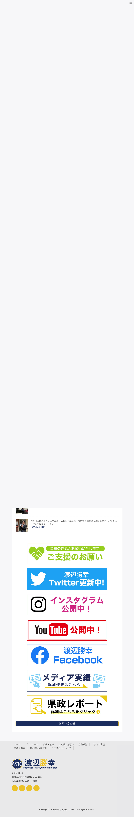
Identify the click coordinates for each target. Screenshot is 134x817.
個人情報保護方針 (38, 748)
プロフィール (31, 744)
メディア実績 (98, 744)
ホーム (17, 744)
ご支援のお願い (66, 744)
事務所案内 (19, 748)
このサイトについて (61, 748)
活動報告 (82, 744)
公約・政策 (48, 744)
